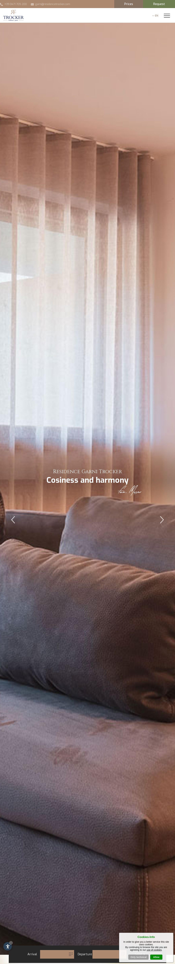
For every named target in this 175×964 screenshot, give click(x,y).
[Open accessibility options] (7, 946)
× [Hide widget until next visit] (11, 942)
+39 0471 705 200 (13, 4)
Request (159, 4)
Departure (85, 954)
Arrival (32, 954)
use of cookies (154, 954)
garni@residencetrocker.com (50, 4)
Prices (128, 4)
